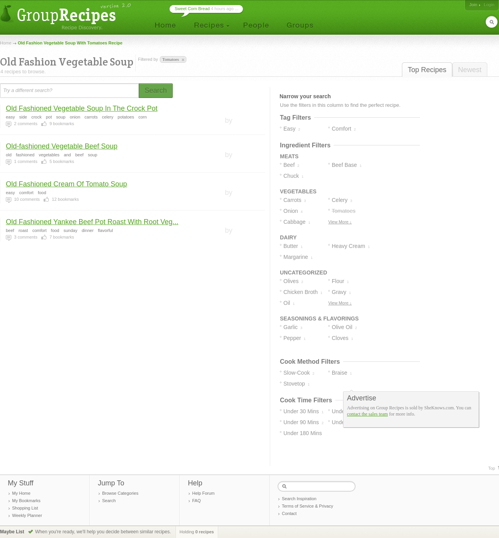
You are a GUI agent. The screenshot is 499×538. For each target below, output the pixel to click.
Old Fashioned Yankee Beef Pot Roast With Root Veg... (92, 222)
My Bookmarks (26, 500)
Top (491, 468)
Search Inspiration (299, 498)
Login (489, 4)
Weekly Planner (27, 515)
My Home (21, 493)
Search (109, 500)
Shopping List (25, 508)
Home (5, 43)
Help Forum (203, 493)
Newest (469, 70)
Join (473, 4)
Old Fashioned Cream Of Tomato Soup (66, 184)
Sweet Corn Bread (192, 8)
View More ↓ (340, 221)
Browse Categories (120, 493)
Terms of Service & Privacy (307, 506)
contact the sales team (367, 414)
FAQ (196, 500)
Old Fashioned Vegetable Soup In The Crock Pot (81, 108)
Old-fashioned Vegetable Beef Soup (61, 146)
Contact (289, 513)
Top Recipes (427, 70)
